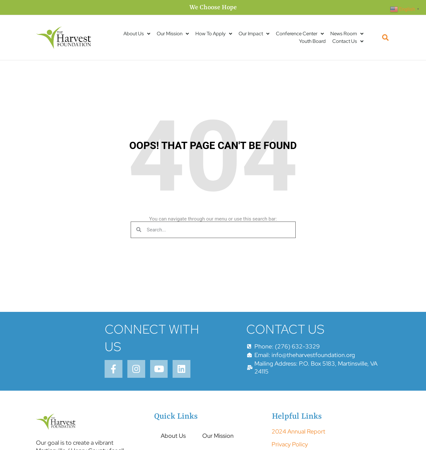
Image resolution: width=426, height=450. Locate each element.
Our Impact (254, 34)
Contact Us (347, 41)
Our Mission (173, 34)
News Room (346, 34)
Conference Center (300, 34)
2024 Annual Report (298, 432)
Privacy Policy (290, 445)
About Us (136, 34)
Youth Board (312, 41)
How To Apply (213, 34)
